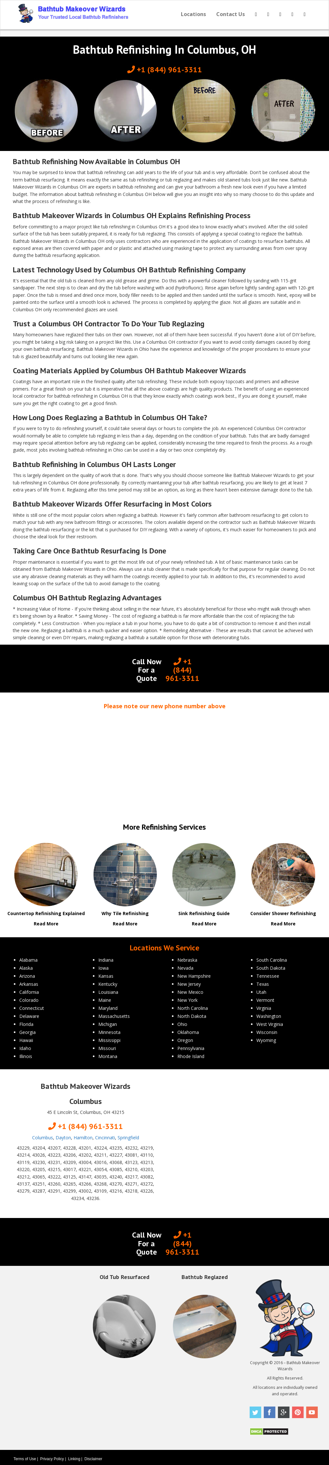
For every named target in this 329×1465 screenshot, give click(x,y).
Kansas (105, 976)
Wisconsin (266, 1032)
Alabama (28, 960)
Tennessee (267, 976)
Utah (261, 992)
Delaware (29, 1016)
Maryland (108, 1008)
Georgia (27, 1032)
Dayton (63, 1137)
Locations (193, 14)
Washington (268, 1016)
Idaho (25, 1048)
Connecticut (31, 1008)
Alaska (26, 968)
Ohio (182, 1024)
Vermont (265, 1000)
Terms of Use (24, 1459)
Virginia (263, 1008)
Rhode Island (190, 1056)
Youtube (312, 1412)
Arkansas (28, 984)
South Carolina (271, 960)
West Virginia (269, 1024)
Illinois (25, 1056)
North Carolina (192, 1008)
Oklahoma (188, 1032)
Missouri (107, 1048)
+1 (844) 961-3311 (164, 70)
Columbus (42, 1137)
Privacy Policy (52, 1459)
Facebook (269, 1412)
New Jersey (189, 984)
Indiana (105, 960)
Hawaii (26, 1040)
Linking (74, 1459)
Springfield (128, 1137)
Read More (46, 924)
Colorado (29, 1000)
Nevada (185, 968)
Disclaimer (93, 1459)
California (29, 992)
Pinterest (298, 1412)
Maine (104, 1000)
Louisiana (108, 992)
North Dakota (191, 1016)
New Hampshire (194, 976)
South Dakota (270, 968)
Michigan (107, 1024)
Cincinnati (105, 1137)
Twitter (255, 1412)
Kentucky (107, 984)
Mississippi (109, 1040)
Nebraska (187, 960)
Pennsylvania (190, 1048)
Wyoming (266, 1040)
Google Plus (283, 1412)
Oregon (185, 1040)
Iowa (103, 968)
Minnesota (109, 1032)
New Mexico (190, 992)
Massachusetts (114, 1016)
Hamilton (83, 1137)
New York (187, 1000)
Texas (262, 984)
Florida (26, 1024)
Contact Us (230, 14)
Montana (107, 1056)
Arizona (27, 976)
